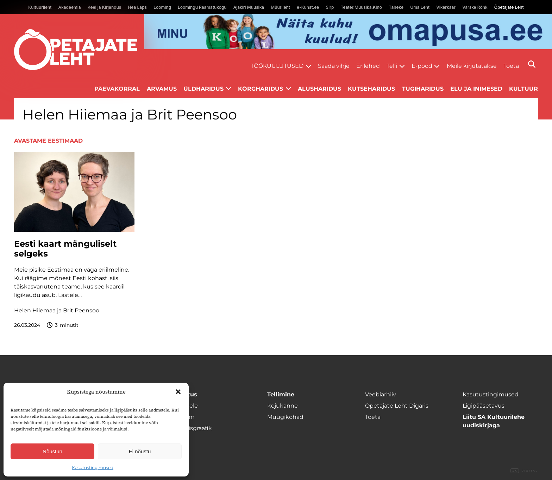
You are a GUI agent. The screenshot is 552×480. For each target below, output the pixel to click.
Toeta (511, 66)
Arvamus (162, 88)
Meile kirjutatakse (472, 66)
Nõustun (52, 451)
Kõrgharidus (260, 88)
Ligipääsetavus (483, 405)
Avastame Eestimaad (48, 140)
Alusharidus (319, 88)
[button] (178, 391)
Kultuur (523, 88)
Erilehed (368, 66)
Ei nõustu (140, 451)
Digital (524, 471)
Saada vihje (334, 66)
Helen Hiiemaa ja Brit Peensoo (56, 310)
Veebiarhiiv (380, 394)
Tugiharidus (423, 88)
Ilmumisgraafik (191, 428)
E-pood (422, 66)
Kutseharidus (371, 88)
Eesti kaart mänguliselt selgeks (65, 249)
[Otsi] (532, 64)
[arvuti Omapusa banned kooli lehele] (348, 31)
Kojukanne (282, 405)
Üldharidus (203, 88)
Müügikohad (285, 417)
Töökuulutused (277, 66)
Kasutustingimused (92, 467)
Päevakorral (117, 88)
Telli (392, 66)
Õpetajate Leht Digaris (396, 405)
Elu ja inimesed (476, 88)
